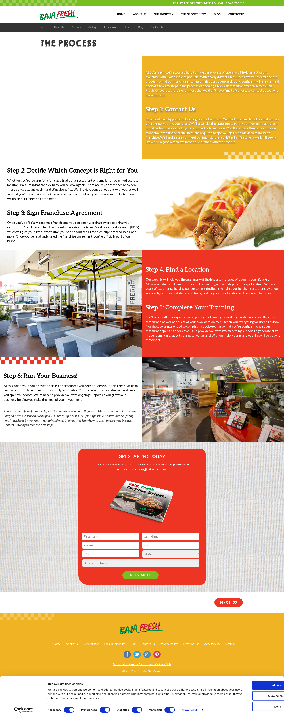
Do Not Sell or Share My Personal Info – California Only (142, 664)
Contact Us (148, 643)
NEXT (226, 602)
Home (57, 643)
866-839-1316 (235, 3)
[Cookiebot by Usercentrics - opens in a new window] (23, 708)
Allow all (253, 683)
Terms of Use (191, 643)
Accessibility (212, 643)
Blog (133, 643)
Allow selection (254, 693)
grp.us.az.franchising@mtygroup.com (142, 469)
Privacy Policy (169, 643)
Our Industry (91, 643)
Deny (253, 704)
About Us (72, 643)
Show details (190, 707)
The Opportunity (114, 643)
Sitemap (230, 643)
